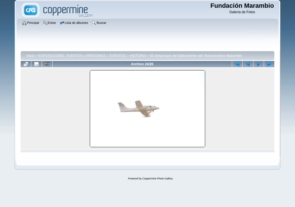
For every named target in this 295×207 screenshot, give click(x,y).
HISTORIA (138, 56)
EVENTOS (118, 56)
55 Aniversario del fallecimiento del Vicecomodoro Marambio (196, 56)
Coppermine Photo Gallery (157, 178)
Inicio (30, 56)
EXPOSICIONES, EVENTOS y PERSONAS (72, 56)
